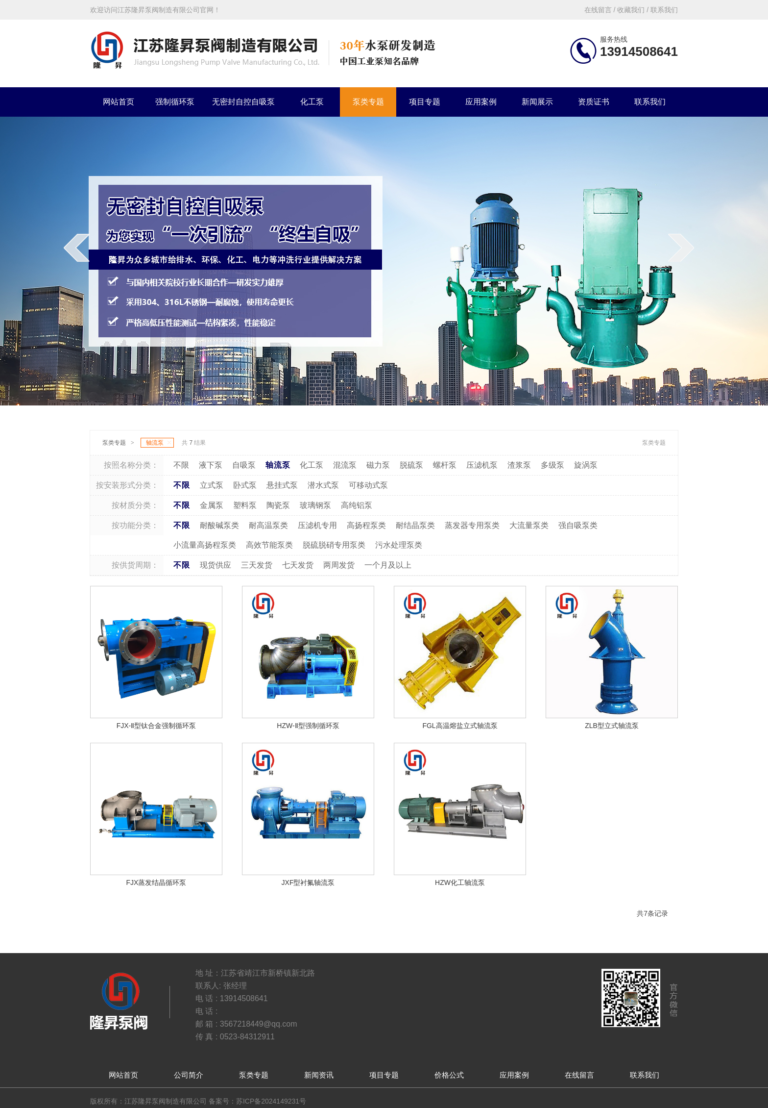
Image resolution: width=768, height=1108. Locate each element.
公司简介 (188, 1075)
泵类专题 (368, 102)
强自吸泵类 (578, 525)
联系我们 (650, 102)
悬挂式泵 (282, 485)
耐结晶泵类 (415, 525)
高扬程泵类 (366, 525)
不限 (181, 465)
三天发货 (256, 565)
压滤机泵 (482, 465)
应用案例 (481, 102)
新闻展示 (537, 102)
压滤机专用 (317, 525)
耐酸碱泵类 (219, 525)
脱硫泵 (411, 465)
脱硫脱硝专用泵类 (334, 545)
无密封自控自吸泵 (243, 102)
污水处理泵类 (398, 545)
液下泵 (210, 465)
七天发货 (297, 565)
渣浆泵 (519, 465)
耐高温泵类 (268, 525)
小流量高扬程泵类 (204, 545)
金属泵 (211, 505)
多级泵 (552, 465)
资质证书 (593, 102)
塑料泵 (245, 505)
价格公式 (449, 1075)
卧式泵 (245, 485)
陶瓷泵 (278, 505)
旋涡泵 (586, 465)
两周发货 (339, 565)
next (684, 267)
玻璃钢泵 (315, 505)
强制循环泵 (174, 102)
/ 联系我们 (661, 10)
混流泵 (345, 465)
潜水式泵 (323, 485)
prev (80, 267)
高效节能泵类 (269, 545)
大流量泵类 (529, 525)
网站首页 (118, 102)
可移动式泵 (368, 485)
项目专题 (424, 102)
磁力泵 (378, 465)
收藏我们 (631, 10)
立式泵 (211, 485)
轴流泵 (158, 442)
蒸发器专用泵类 (472, 525)
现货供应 (215, 565)
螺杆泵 (444, 465)
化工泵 (312, 102)
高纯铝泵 (356, 505)
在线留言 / (601, 10)
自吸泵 (244, 465)
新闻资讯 (319, 1075)
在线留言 (579, 1075)
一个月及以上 (387, 565)
